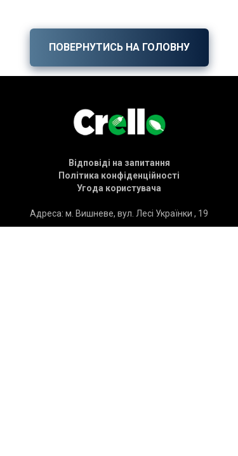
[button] (119, 163)
